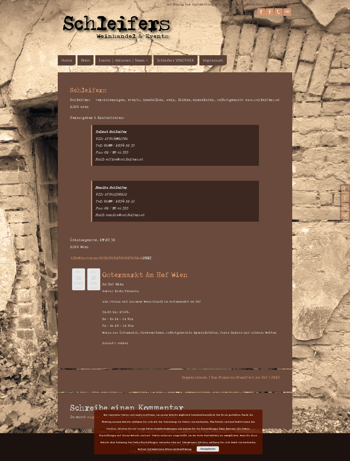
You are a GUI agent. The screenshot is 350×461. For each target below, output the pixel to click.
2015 (127, 258)
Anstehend (90, 258)
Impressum (281, 4)
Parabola (177, 455)
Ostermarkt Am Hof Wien (145, 274)
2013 (106, 258)
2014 (116, 258)
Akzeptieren (207, 448)
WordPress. (194, 455)
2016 (137, 258)
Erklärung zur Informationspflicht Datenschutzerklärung (217, 4)
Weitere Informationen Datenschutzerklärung (165, 449)
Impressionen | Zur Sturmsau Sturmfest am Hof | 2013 (229, 377)
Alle (75, 258)
